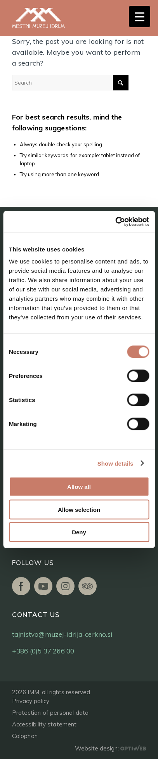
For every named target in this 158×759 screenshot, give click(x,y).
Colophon (25, 736)
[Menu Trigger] (139, 16)
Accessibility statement (44, 724)
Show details (115, 463)
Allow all (79, 486)
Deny (79, 532)
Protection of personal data (50, 712)
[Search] (70, 82)
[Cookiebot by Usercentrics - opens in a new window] (115, 222)
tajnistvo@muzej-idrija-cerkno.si (62, 634)
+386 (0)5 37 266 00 (43, 651)
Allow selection (79, 509)
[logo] (47, 18)
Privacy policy (31, 701)
